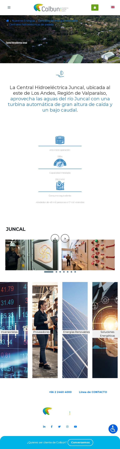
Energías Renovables (78, 338)
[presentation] (55, 215)
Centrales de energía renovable (51, 21)
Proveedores (49, 334)
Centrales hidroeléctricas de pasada (89, 21)
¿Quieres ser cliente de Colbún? (60, 442)
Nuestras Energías (22, 21)
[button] (49, 270)
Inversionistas (19, 334)
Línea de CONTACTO (101, 399)
